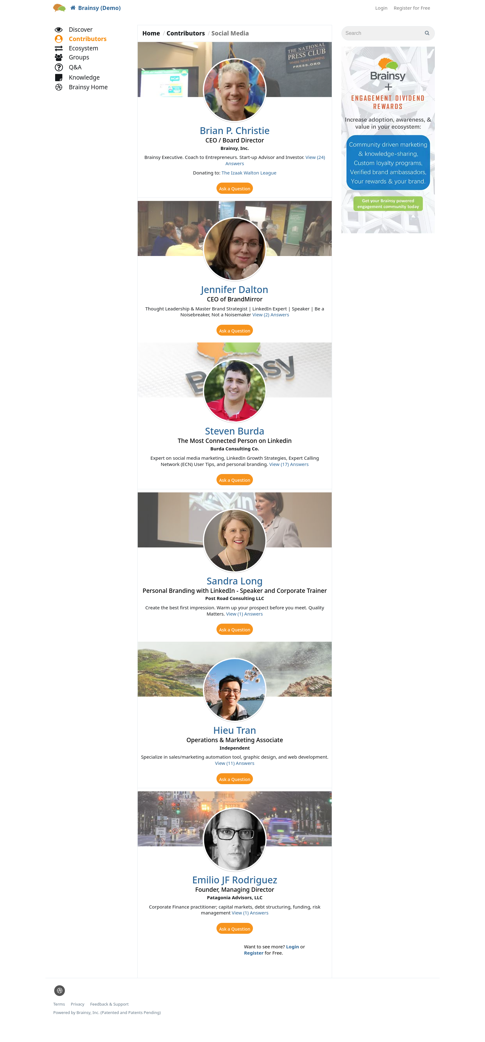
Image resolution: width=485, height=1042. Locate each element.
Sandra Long (235, 588)
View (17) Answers (288, 469)
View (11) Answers (234, 773)
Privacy (77, 1020)
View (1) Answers (244, 622)
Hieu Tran (234, 740)
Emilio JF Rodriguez (234, 893)
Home (151, 33)
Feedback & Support (109, 1020)
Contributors (186, 33)
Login (381, 8)
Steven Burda (234, 436)
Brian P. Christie (235, 130)
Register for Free (412, 8)
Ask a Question (234, 189)
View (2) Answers (270, 317)
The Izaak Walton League (248, 173)
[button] (83, 46)
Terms (59, 1020)
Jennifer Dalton (235, 292)
